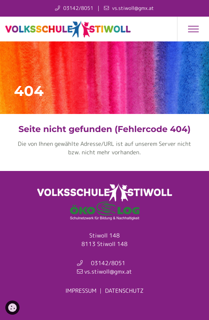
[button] (193, 29)
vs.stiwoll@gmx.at (107, 272)
